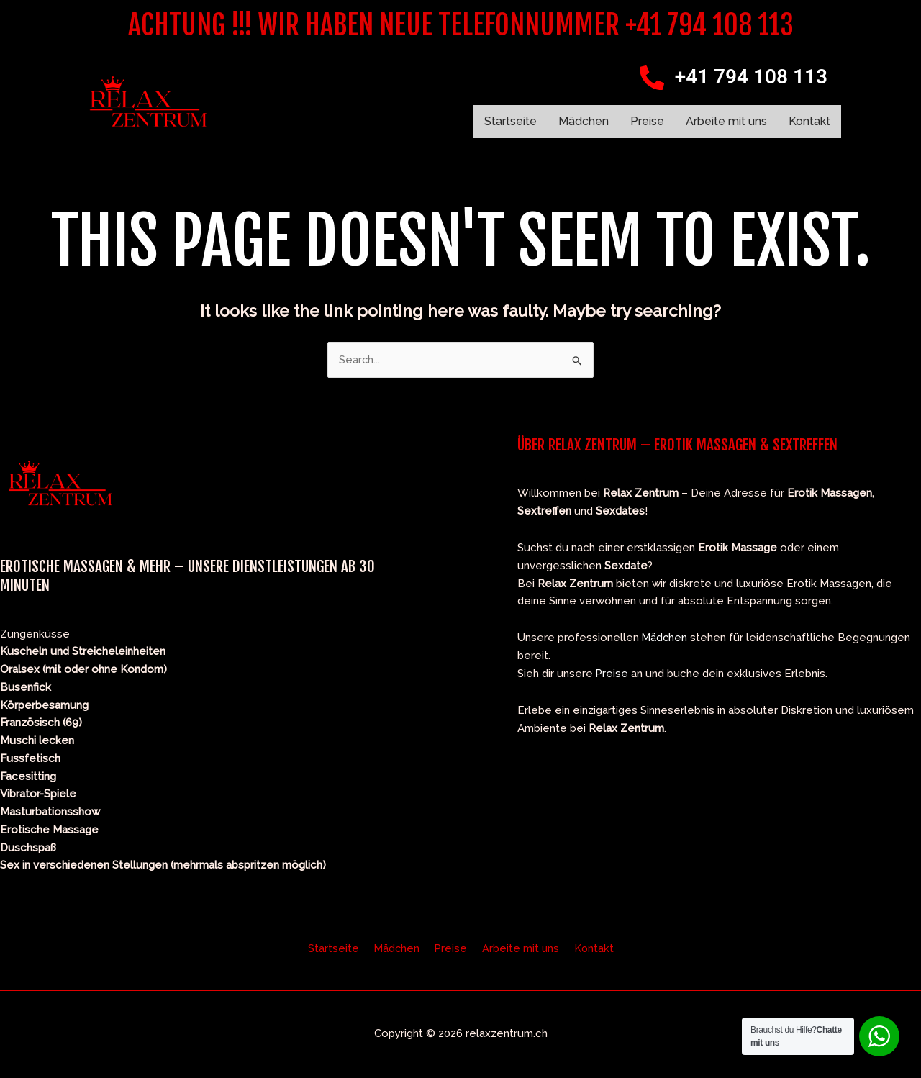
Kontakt (809, 121)
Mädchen (583, 121)
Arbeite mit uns (726, 121)
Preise (647, 121)
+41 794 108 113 (751, 77)
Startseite (510, 121)
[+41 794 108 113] (652, 77)
